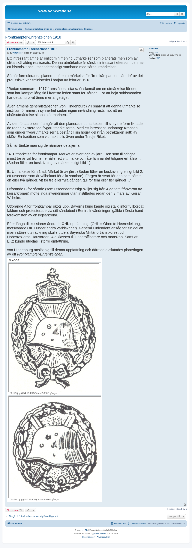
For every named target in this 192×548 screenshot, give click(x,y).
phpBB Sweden (100, 534)
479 (156, 53)
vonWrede (153, 49)
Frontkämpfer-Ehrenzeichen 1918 (33, 37)
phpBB (85, 530)
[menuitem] (27, 23)
